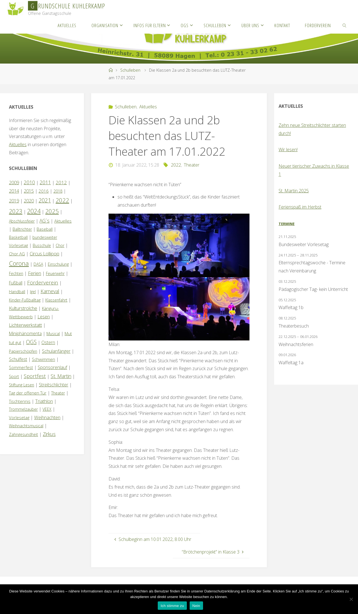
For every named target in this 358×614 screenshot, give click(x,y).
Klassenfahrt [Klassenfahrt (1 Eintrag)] (56, 300)
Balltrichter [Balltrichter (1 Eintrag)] (22, 229)
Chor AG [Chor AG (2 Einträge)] (17, 253)
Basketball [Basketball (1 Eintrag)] (18, 237)
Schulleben (130, 70)
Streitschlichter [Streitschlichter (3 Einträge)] (53, 385)
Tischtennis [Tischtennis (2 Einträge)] (19, 401)
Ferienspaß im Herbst (300, 207)
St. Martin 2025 (294, 191)
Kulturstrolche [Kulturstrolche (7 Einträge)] (23, 308)
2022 (176, 165)
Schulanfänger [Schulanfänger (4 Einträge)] (56, 351)
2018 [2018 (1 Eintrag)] (57, 191)
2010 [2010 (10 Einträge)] (29, 182)
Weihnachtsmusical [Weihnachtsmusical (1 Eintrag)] (26, 425)
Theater (191, 165)
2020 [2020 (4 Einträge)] (29, 201)
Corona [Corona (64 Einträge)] (19, 263)
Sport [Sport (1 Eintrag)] (14, 376)
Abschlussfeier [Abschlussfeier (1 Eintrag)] (22, 221)
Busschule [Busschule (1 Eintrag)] (42, 245)
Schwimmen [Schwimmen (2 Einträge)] (43, 359)
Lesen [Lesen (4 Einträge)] (43, 317)
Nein (196, 606)
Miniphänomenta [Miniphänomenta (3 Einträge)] (25, 333)
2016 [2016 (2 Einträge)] (44, 191)
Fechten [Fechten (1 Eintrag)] (16, 273)
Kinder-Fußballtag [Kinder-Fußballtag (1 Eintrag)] (25, 300)
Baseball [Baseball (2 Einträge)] (45, 229)
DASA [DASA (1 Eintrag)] (38, 264)
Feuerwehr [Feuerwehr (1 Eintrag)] (55, 273)
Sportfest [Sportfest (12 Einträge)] (35, 375)
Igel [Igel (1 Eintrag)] (33, 291)
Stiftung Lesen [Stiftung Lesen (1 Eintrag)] (21, 384)
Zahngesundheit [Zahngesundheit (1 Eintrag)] (23, 434)
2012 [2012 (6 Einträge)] (61, 182)
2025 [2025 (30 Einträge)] (52, 211)
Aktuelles (148, 107)
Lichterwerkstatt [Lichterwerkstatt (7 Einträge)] (25, 325)
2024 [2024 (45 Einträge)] (34, 211)
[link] (344, 25)
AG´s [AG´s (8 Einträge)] (44, 220)
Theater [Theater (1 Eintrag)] (58, 393)
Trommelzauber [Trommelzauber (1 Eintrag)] (23, 409)
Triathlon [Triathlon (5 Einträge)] (44, 401)
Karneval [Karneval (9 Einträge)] (50, 291)
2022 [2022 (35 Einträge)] (62, 200)
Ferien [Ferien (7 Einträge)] (34, 273)
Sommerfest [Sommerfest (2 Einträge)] (21, 367)
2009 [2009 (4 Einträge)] (14, 182)
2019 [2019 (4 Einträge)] (14, 201)
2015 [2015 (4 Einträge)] (29, 191)
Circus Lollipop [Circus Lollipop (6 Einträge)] (44, 253)
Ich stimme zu (172, 606)
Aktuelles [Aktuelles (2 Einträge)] (63, 221)
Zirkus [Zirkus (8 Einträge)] (49, 434)
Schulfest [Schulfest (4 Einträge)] (18, 359)
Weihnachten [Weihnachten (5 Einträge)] (47, 417)
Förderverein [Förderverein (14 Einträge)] (42, 282)
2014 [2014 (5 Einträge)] (14, 191)
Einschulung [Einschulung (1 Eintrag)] (58, 264)
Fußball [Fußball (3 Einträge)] (15, 283)
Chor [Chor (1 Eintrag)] (60, 245)
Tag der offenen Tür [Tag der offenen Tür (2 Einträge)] (27, 393)
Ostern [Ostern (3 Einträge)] (48, 342)
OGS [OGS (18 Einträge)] (31, 342)
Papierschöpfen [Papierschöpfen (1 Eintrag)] (23, 351)
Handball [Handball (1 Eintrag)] (17, 291)
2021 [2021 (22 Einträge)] (45, 200)
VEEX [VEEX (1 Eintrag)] (47, 409)
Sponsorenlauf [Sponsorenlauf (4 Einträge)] (52, 367)
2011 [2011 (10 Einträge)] (45, 182)
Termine (287, 223)
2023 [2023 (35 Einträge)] (15, 211)
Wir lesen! (288, 149)
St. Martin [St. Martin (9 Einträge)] (61, 376)
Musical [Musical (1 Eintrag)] (53, 333)
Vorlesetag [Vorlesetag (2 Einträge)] (19, 417)
